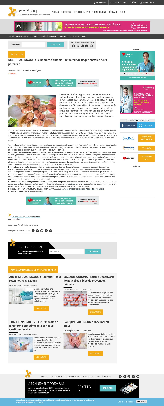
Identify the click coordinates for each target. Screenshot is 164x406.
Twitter (78, 46)
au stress (71, 184)
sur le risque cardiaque (34, 191)
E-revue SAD (115, 2)
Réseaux (112, 12)
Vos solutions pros (147, 158)
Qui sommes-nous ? (74, 376)
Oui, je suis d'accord (126, 402)
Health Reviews (81, 12)
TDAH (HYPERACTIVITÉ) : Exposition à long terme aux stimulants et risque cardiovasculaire (33, 325)
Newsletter (57, 376)
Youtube (50, 230)
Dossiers (66, 12)
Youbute (91, 46)
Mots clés (16, 44)
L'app (125, 2)
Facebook (73, 46)
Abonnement (99, 12)
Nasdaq (135, 10)
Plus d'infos (39, 402)
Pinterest (82, 46)
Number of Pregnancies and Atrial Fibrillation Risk (83, 189)
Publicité (89, 376)
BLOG (122, 12)
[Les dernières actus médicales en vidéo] (137, 196)
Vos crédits (146, 148)
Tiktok (86, 46)
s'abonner (108, 388)
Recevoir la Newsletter (137, 120)
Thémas (134, 2)
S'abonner (93, 251)
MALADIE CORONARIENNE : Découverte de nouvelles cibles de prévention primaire (89, 280)
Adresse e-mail (55, 247)
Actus (55, 12)
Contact (108, 376)
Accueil (11, 36)
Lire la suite (41, 308)
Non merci (141, 402)
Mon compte (148, 2)
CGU (98, 376)
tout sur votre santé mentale (146, 138)
